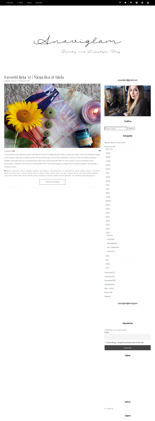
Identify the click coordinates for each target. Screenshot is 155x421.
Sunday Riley (17, 175)
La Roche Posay (43, 173)
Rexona (70, 173)
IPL (73, 175)
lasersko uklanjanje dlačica (84, 175)
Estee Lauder (80, 171)
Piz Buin (64, 173)
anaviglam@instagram (128, 303)
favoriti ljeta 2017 (65, 175)
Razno (108, 292)
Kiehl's (6, 173)
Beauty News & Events (114, 142)
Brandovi (109, 146)
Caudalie (29, 171)
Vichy (110, 239)
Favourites (96, 171)
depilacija (42, 175)
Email (106, 332)
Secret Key (78, 173)
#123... (109, 149)
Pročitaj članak (52, 182)
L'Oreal (23, 173)
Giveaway (109, 276)
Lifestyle (109, 284)
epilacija (50, 175)
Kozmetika (110, 280)
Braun (23, 171)
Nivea (53, 173)
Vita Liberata (113, 247)
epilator (56, 175)
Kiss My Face (15, 173)
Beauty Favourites (12, 171)
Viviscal (111, 251)
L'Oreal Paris (32, 173)
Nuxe (58, 173)
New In (109, 288)
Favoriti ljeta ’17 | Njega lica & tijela (34, 77)
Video (107, 296)
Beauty (30, 175)
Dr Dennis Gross (68, 171)
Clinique (35, 171)
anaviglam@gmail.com (128, 80)
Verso (25, 175)
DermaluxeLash (55, 171)
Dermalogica (44, 171)
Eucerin (88, 171)
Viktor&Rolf (112, 243)
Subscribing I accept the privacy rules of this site (125, 342)
